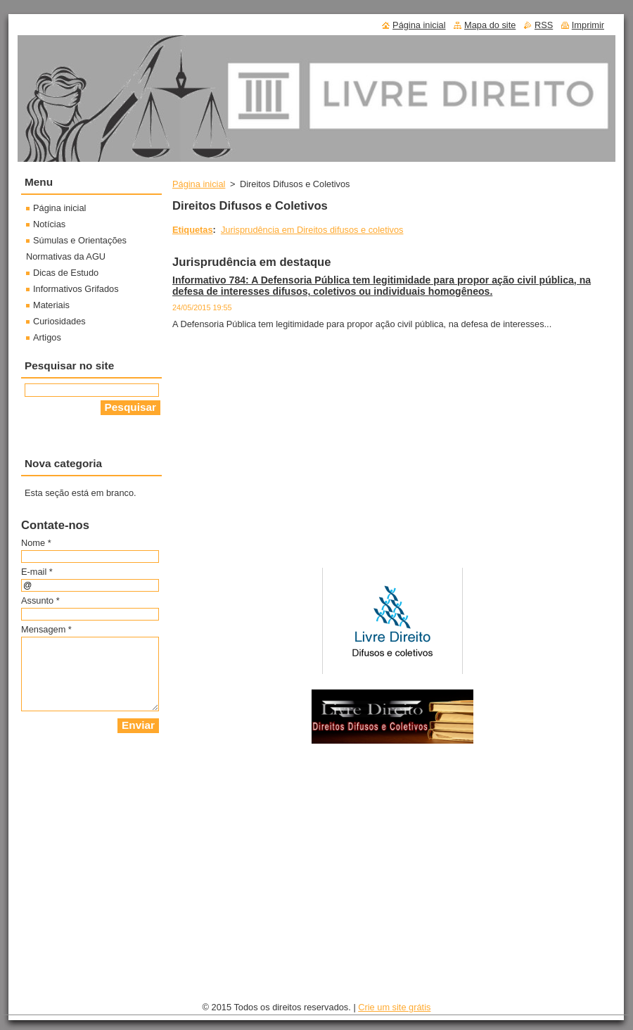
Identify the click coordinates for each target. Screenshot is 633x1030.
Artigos (47, 337)
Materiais (51, 305)
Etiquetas (192, 229)
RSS (544, 25)
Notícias (49, 224)
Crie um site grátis (394, 1007)
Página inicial (198, 184)
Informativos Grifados (76, 289)
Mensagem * (46, 629)
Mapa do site (490, 25)
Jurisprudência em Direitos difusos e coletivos (312, 229)
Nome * (36, 543)
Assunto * (40, 600)
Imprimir (588, 25)
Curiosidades (59, 321)
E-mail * (37, 571)
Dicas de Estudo (65, 272)
